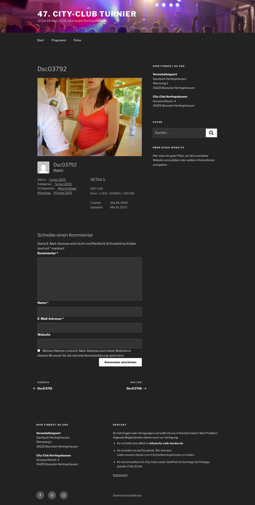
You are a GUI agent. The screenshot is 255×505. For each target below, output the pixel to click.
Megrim (58, 170)
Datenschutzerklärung (127, 495)
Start (40, 40)
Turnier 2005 (57, 179)
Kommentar (47, 253)
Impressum (120, 475)
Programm (59, 40)
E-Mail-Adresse (50, 319)
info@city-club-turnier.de (166, 443)
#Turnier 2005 (63, 192)
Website (43, 335)
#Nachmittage (67, 188)
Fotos (77, 40)
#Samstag (44, 192)
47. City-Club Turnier (86, 14)
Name (43, 303)
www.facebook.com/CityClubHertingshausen (153, 454)
